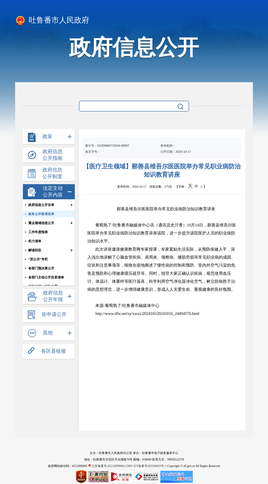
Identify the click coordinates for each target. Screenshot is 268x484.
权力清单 (34, 241)
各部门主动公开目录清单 (46, 277)
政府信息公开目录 (41, 205)
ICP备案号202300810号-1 (150, 466)
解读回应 (34, 250)
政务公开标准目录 (41, 214)
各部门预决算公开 (41, 268)
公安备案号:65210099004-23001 (111, 466)
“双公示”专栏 (38, 259)
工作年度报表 (38, 232)
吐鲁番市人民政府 (52, 20)
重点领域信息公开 (41, 223)
